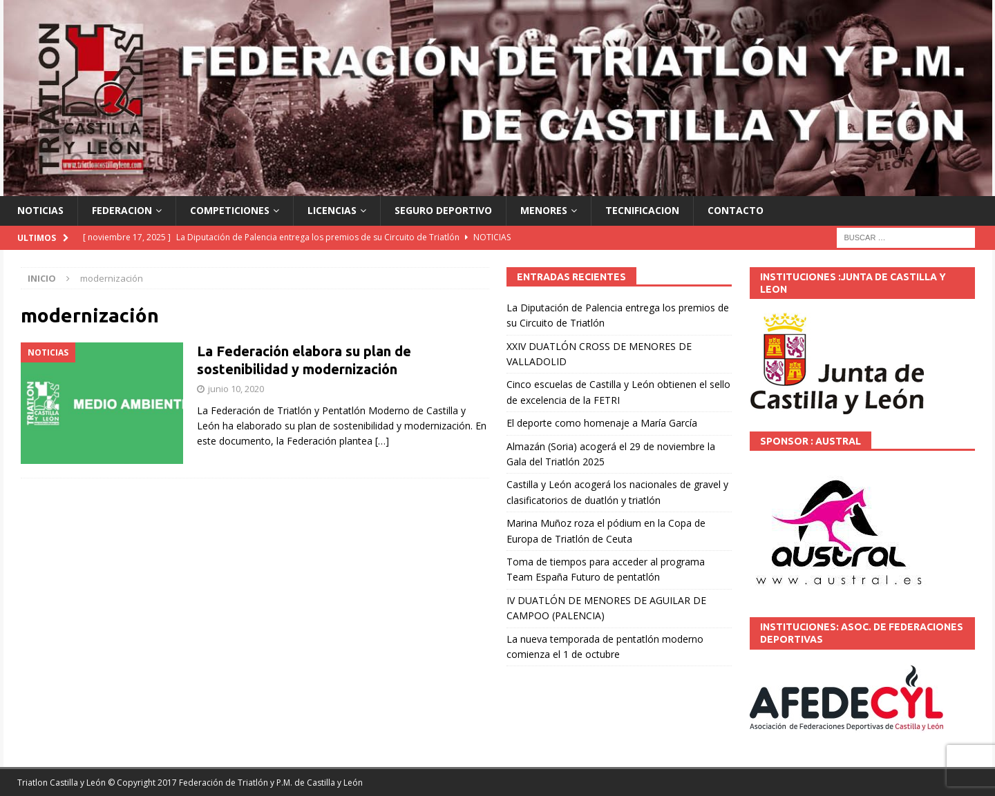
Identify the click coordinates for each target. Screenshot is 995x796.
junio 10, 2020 (236, 388)
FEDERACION (122, 210)
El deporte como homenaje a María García (601, 422)
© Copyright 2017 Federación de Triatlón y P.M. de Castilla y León (235, 782)
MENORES (543, 210)
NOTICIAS (40, 210)
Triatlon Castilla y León (61, 782)
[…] (382, 440)
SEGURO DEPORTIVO (443, 210)
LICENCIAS (332, 210)
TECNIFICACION (642, 210)
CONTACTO (736, 210)
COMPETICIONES (229, 210)
